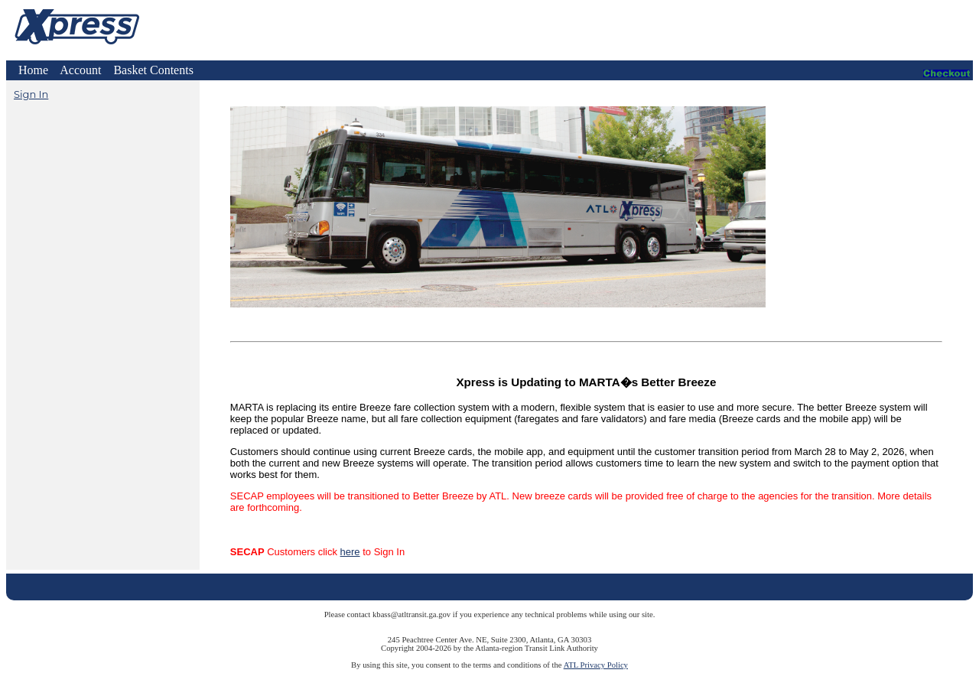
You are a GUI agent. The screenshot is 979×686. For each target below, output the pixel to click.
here (350, 552)
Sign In (31, 94)
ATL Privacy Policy (596, 665)
